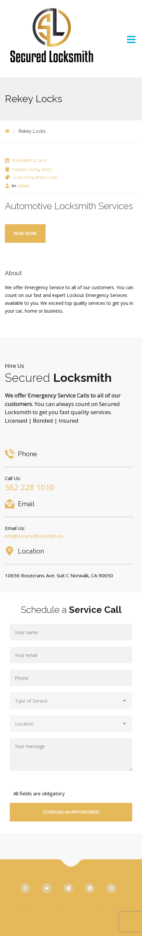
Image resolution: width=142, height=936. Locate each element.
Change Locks (25, 169)
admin (23, 185)
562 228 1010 (29, 487)
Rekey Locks (46, 177)
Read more (25, 233)
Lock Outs (23, 177)
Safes (46, 169)
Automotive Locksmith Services (69, 206)
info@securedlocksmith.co (34, 536)
